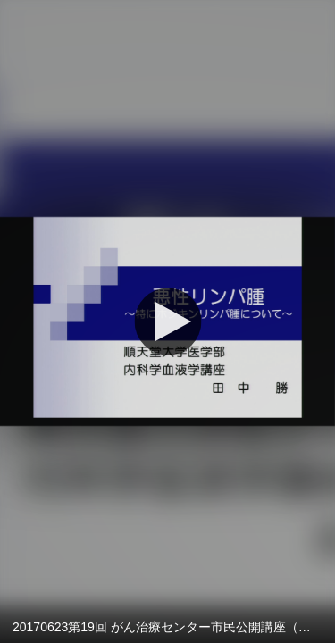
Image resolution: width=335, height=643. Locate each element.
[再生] (167, 321)
